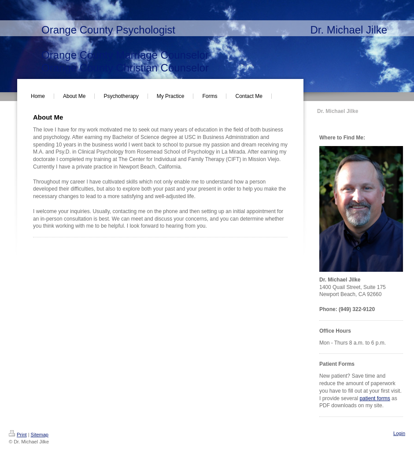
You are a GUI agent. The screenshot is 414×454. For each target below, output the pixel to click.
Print (18, 434)
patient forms (374, 398)
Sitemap (39, 434)
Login (399, 433)
